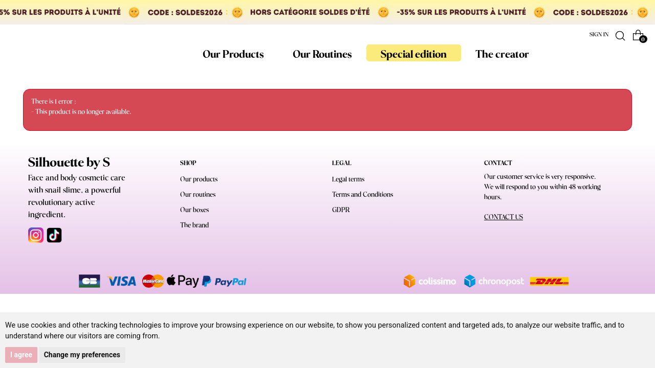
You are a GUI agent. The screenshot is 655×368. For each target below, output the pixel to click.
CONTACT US (503, 217)
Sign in (599, 35)
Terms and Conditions (362, 195)
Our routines (197, 195)
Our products (198, 179)
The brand (194, 225)
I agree (21, 355)
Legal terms (348, 179)
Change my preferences (82, 355)
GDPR (341, 210)
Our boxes (194, 210)
